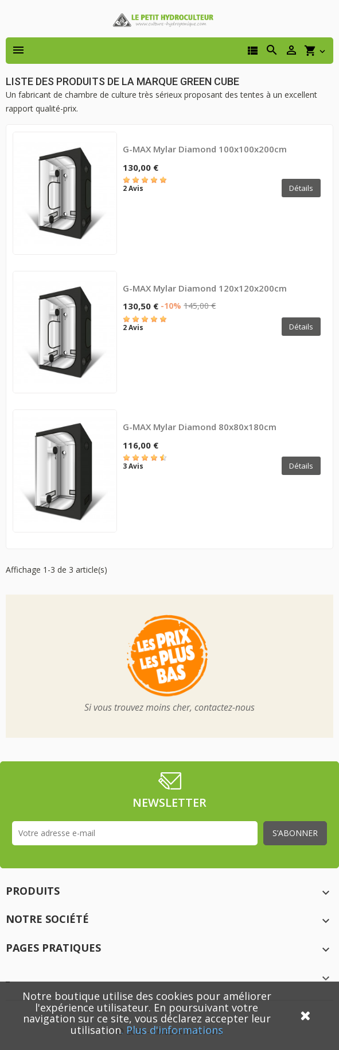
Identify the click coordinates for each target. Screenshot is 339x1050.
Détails (301, 188)
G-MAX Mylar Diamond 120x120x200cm (205, 288)
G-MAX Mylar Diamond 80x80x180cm (199, 426)
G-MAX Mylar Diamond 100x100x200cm (205, 149)
